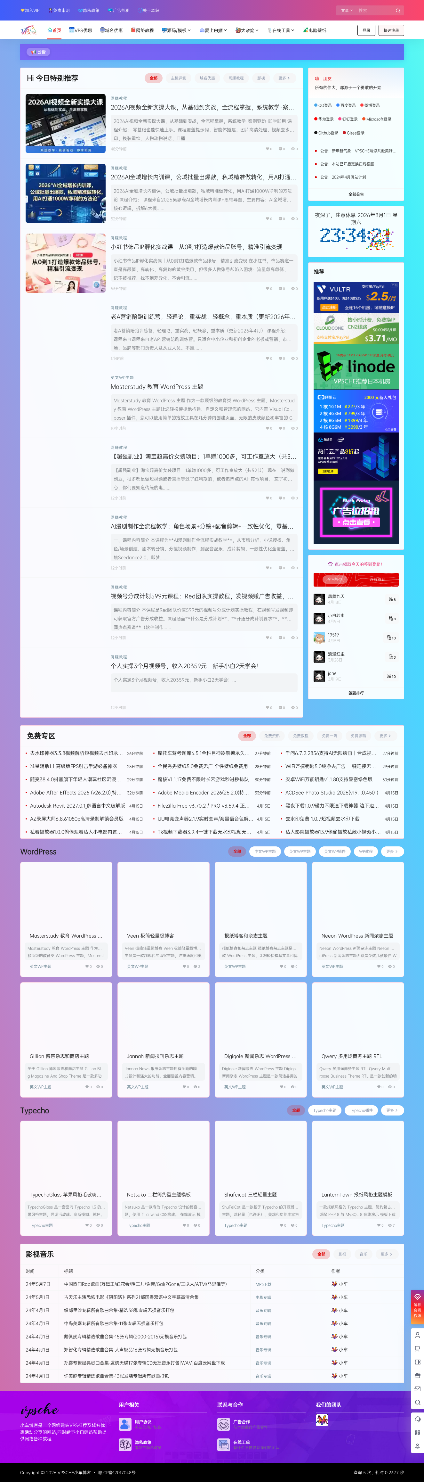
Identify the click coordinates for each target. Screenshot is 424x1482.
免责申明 (59, 10)
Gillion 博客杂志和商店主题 (59, 1056)
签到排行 (356, 693)
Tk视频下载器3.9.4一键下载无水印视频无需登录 (204, 831)
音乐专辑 (263, 1310)
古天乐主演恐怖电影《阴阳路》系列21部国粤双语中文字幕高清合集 (131, 1297)
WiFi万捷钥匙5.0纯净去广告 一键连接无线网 (330, 766)
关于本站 (149, 10)
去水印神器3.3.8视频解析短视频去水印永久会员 (76, 753)
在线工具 (281, 30)
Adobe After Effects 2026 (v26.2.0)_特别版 (76, 792)
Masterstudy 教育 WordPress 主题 (157, 387)
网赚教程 (119, 98)
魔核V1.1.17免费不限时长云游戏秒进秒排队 (203, 779)
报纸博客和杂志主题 (246, 935)
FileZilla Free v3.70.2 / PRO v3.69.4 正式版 (204, 805)
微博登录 (372, 105)
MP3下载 (263, 1284)
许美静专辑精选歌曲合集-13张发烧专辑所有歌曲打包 (116, 1376)
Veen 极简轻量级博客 (150, 935)
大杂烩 (248, 30)
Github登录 (328, 133)
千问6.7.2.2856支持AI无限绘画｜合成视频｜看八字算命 (330, 753)
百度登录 (348, 105)
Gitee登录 (355, 133)
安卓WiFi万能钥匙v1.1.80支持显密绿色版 (328, 779)
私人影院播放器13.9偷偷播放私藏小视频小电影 (333, 831)
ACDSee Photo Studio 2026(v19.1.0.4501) (331, 792)
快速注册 (391, 30)
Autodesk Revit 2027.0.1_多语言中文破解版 (77, 805)
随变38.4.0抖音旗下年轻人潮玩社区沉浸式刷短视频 (75, 779)
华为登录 (326, 119)
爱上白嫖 (213, 30)
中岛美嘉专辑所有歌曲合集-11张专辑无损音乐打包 (114, 1323)
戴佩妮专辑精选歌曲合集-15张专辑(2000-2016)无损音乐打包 (125, 1336)
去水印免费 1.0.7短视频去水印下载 (322, 818)
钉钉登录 (350, 119)
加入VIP (30, 10)
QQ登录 (325, 105)
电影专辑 (263, 1297)
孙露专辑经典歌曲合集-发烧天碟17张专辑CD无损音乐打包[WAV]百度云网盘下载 (144, 1363)
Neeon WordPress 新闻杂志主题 (357, 935)
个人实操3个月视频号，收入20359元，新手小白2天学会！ (186, 666)
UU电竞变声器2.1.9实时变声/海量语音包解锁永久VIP (205, 818)
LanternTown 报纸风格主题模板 (357, 1194)
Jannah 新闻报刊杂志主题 (155, 1056)
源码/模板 (177, 30)
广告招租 (119, 10)
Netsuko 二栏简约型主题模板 (159, 1194)
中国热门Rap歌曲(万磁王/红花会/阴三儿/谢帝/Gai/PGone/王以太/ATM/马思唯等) (145, 1284)
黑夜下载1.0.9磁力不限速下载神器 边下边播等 (332, 805)
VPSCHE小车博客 (73, 1472)
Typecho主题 (41, 1225)
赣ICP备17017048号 (117, 1472)
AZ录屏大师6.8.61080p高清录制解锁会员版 (77, 818)
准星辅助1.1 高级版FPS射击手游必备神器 (73, 766)
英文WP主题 (122, 377)
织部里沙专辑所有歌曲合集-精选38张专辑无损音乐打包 (119, 1310)
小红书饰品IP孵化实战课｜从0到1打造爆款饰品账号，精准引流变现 (197, 247)
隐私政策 (89, 10)
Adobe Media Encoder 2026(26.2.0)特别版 (203, 792)
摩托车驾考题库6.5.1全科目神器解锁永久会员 (204, 753)
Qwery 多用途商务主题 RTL (352, 1056)
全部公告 (356, 194)
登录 (366, 30)
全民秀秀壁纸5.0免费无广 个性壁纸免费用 (203, 766)
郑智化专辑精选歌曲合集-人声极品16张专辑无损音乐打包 (121, 1349)
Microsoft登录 (378, 119)
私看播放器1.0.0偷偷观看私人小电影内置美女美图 (76, 831)
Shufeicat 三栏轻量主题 (250, 1194)
